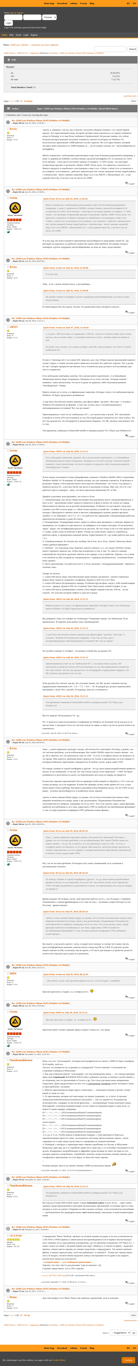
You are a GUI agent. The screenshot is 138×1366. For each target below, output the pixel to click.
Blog (92, 3)
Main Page (49, 3)
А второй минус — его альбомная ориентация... (67, 1262)
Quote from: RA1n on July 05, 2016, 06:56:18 (65, 831)
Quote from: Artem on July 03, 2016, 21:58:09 (65, 268)
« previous (127, 96)
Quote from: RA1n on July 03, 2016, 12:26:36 (65, 198)
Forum (83, 3)
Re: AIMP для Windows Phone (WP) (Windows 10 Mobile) (41, 120)
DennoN (53, 53)
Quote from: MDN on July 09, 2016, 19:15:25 (65, 1012)
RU (128, 3)
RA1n (13, 128)
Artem (13, 197)
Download (62, 3)
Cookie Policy (59, 1360)
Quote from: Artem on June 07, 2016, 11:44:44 (65, 327)
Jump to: (106, 1333)
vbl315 (14, 326)
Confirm (128, 1360)
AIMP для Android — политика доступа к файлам (34, 45)
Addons (73, 3)
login (12, 13)
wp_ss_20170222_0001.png (54, 1275)
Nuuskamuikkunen (21, 1060)
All (21, 101)
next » (135, 96)
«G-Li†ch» (16, 1235)
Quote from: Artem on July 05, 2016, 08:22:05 (65, 974)
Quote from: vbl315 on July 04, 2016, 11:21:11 (65, 451)
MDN (13, 973)
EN (134, 3)
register (20, 13)
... (12, 101)
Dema (13, 1297)
